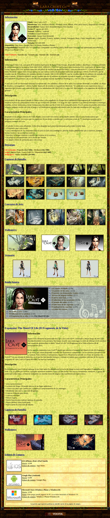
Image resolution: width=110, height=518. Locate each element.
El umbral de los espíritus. (62, 307)
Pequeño (20, 150)
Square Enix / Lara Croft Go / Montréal (27, 152)
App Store (40, 466)
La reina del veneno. (60, 309)
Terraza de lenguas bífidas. (62, 295)
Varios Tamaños (21, 154)
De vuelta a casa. (15, 311)
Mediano (37, 150)
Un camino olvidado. (60, 288)
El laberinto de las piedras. (20, 314)
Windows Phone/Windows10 (47, 497)
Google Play (41, 480)
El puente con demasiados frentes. (65, 293)
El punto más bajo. (59, 298)
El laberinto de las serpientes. (63, 300)
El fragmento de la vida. (18, 316)
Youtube (20, 55)
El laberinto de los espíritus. (63, 304)
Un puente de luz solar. (61, 291)
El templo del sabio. (59, 302)
